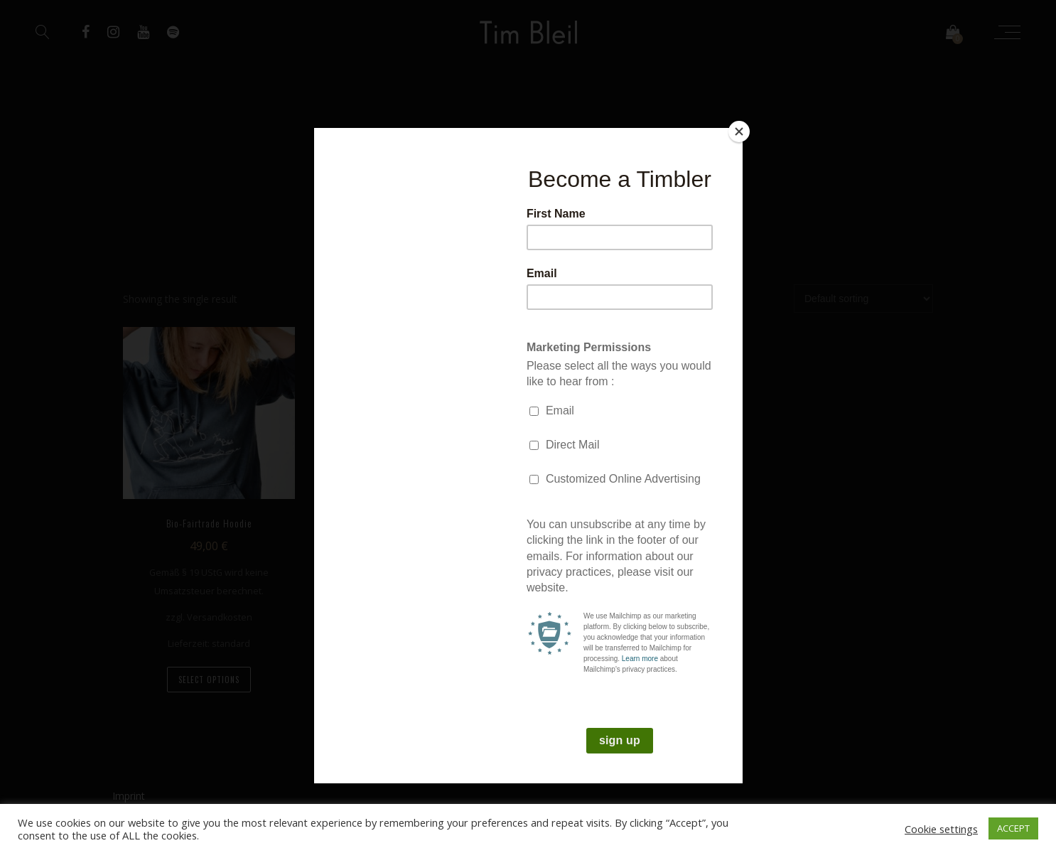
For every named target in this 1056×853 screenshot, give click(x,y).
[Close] (739, 131)
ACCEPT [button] (1013, 828)
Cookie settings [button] (941, 828)
